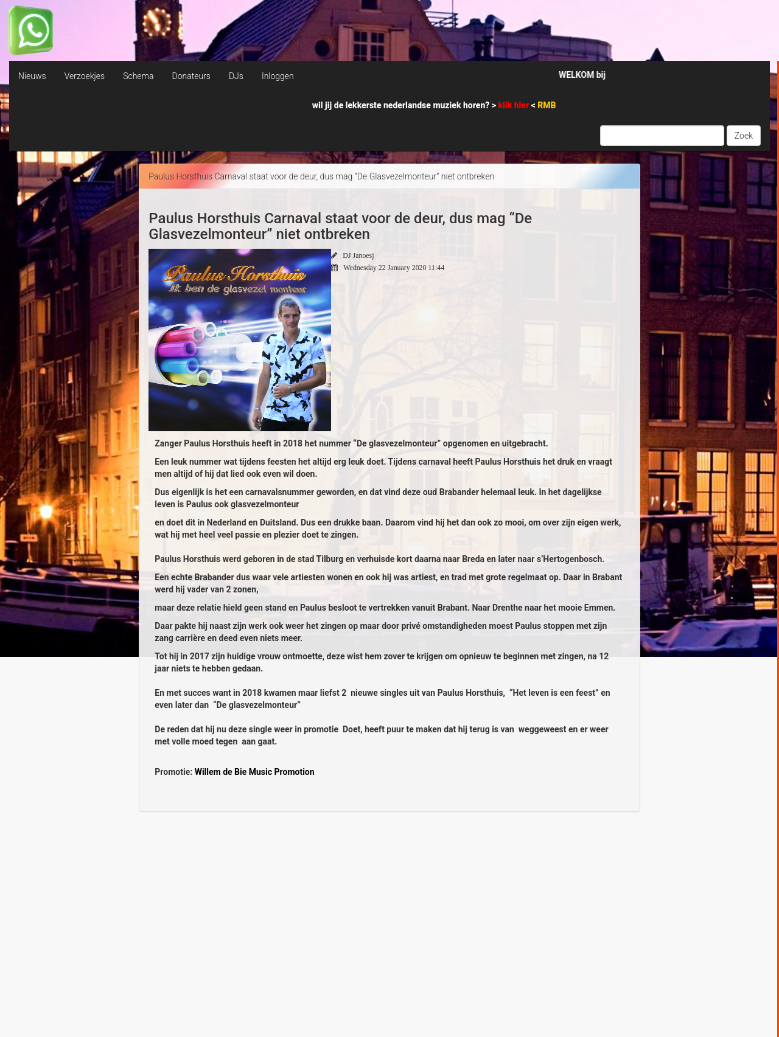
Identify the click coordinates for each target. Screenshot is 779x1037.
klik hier (514, 105)
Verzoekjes (85, 76)
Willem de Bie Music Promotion (255, 772)
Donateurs (191, 76)
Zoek (744, 135)
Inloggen (278, 76)
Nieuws (32, 76)
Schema (138, 76)
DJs (236, 76)
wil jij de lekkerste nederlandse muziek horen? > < (434, 105)
